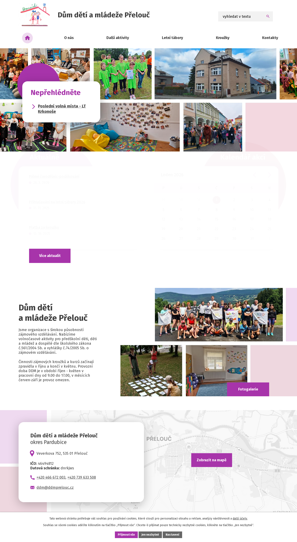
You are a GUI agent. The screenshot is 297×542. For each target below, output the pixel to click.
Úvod (27, 37)
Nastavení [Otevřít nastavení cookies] (172, 534)
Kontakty (270, 38)
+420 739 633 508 (81, 477)
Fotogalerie (248, 389)
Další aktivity (117, 38)
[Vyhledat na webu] (245, 16)
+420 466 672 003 (51, 477)
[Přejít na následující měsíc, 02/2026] (270, 175)
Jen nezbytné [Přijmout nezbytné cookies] (150, 534)
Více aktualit (50, 255)
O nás (69, 38)
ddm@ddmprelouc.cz (55, 487)
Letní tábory (172, 38)
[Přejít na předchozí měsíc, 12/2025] (254, 175)
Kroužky (222, 38)
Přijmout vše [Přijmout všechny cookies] (126, 534)
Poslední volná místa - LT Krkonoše (62, 109)
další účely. (240, 518)
